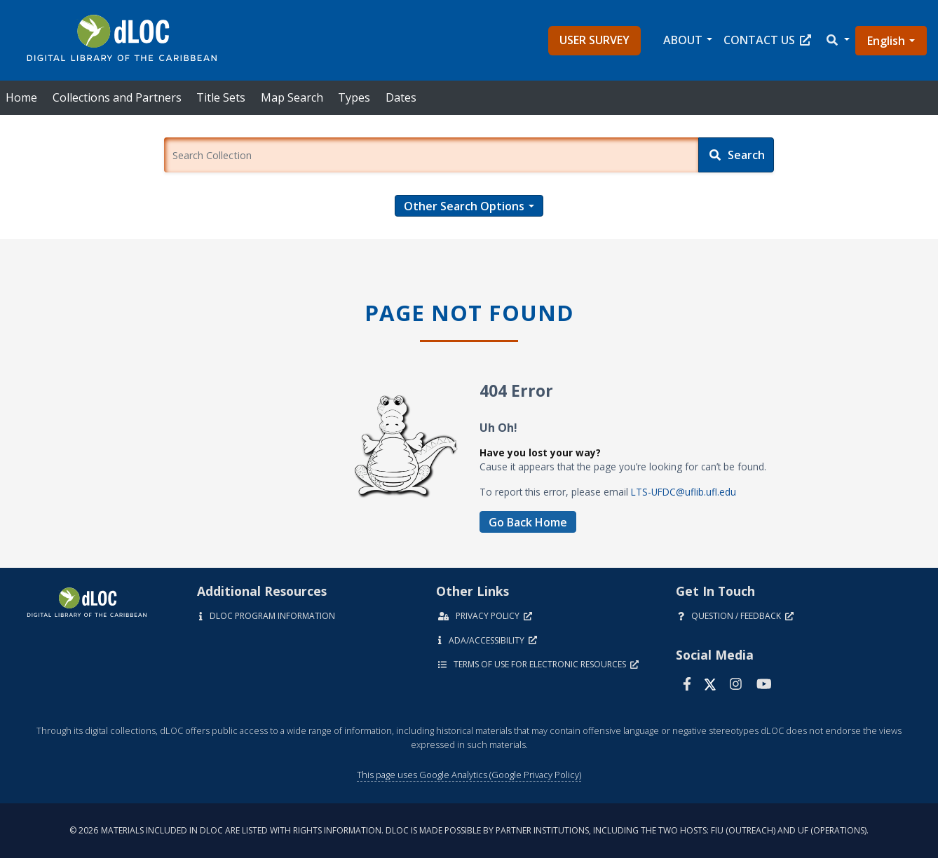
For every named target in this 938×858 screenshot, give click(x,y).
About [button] (682, 40)
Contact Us (767, 40)
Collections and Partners (117, 97)
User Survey (594, 40)
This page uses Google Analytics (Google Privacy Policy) (469, 774)
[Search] (736, 154)
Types (354, 97)
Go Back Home (528, 522)
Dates (401, 97)
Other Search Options (464, 206)
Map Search (292, 97)
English (886, 40)
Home (21, 97)
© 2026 (469, 830)
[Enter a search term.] (431, 154)
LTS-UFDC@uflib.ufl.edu (683, 491)
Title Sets (220, 97)
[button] (837, 40)
